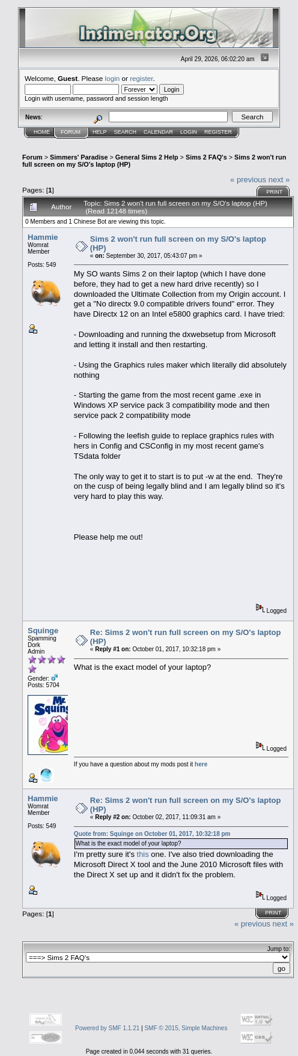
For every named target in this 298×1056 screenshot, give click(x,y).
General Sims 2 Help (146, 157)
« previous (248, 179)
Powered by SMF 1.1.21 (107, 1028)
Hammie (43, 237)
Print (274, 192)
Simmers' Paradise (79, 157)
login (112, 78)
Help (100, 132)
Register (218, 132)
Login (188, 132)
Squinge (43, 630)
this (143, 854)
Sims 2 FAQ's (206, 157)
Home (42, 132)
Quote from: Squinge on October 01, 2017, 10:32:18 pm (152, 834)
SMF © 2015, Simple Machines (185, 1028)
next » (279, 179)
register (141, 78)
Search (125, 132)
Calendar (158, 132)
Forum (71, 132)
